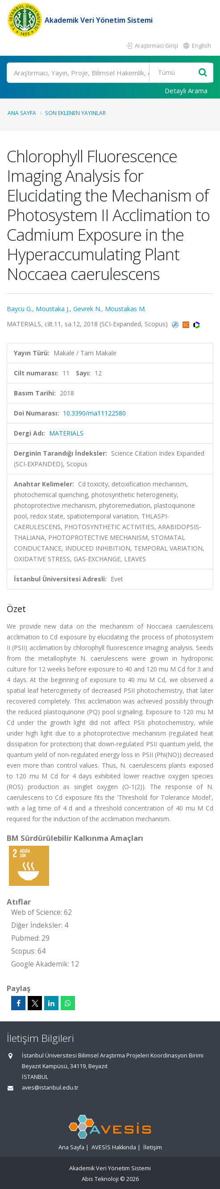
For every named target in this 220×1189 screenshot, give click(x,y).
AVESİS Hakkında (113, 1147)
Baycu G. (19, 308)
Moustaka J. (53, 308)
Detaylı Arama (186, 90)
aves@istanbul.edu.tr (50, 1087)
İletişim (152, 1147)
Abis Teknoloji (100, 1179)
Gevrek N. (87, 308)
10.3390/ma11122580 (94, 413)
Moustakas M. (125, 308)
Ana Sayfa (22, 112)
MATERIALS (66, 433)
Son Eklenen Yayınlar (75, 112)
